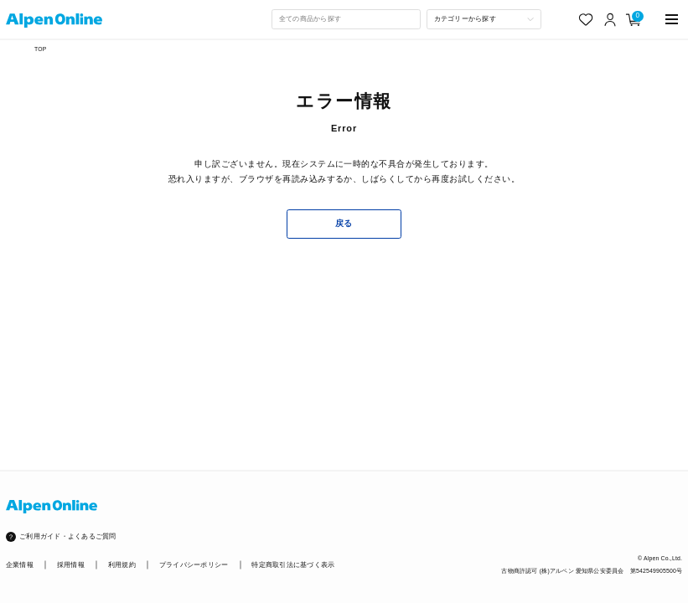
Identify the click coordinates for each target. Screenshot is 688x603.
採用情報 (71, 565)
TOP (40, 49)
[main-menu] (672, 19)
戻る (344, 223)
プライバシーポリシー (193, 565)
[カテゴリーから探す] (484, 19)
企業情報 (20, 565)
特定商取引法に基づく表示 (292, 565)
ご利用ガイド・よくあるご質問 (67, 536)
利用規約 (122, 565)
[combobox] (346, 19)
